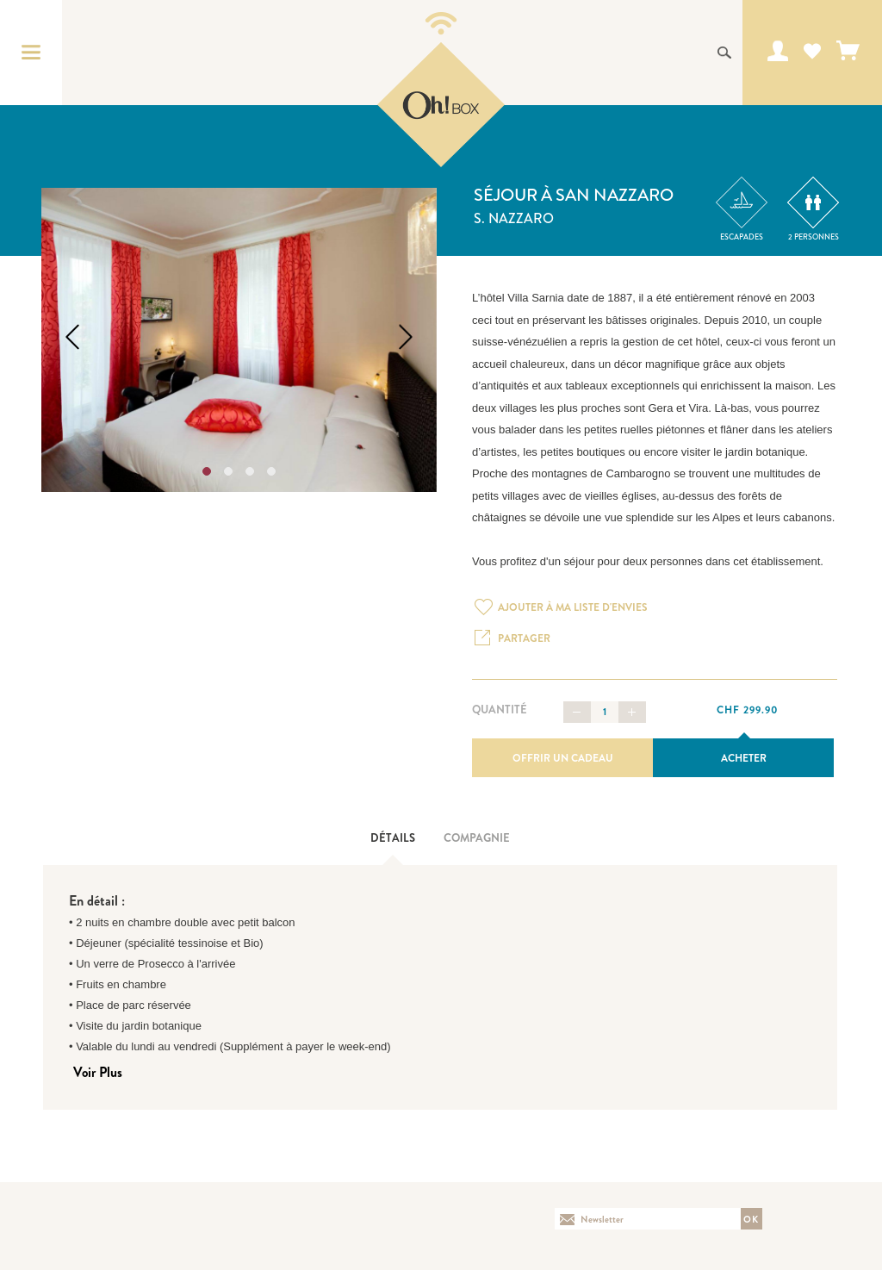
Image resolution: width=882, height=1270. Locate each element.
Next (406, 337)
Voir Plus (97, 1072)
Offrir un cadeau (562, 758)
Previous (72, 337)
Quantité (499, 709)
